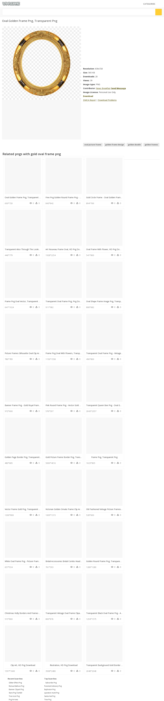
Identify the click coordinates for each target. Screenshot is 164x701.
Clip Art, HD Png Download (143, 505)
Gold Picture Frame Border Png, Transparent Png (27, 402)
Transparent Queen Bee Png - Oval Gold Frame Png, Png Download (116, 351)
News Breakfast (103, 88)
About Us (7, 613)
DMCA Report (89, 100)
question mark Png (51, 584)
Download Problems (107, 100)
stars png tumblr (15, 584)
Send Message (118, 88)
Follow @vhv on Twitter (12, 629)
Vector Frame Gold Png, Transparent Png (104, 402)
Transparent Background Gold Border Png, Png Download (71, 556)
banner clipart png (16, 581)
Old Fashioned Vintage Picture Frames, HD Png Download (31, 454)
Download (88, 96)
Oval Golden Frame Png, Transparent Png (24, 197)
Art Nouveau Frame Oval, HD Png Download (25, 248)
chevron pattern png (17, 598)
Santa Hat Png (49, 588)
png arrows (13, 591)
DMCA (5, 616)
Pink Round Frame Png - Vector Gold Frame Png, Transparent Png (75, 351)
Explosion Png (49, 581)
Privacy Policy (8, 618)
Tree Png (47, 591)
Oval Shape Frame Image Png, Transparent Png (26, 299)
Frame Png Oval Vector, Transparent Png (103, 248)
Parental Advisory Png (53, 577)
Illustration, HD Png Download (22, 556)
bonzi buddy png (15, 594)
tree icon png (14, 588)
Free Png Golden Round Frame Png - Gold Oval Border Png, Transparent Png (80, 197)
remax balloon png (16, 577)
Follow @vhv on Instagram (14, 626)
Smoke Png (48, 594)
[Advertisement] (108, 46)
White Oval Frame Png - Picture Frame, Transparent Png (70, 454)
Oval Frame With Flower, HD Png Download (65, 248)
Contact (6, 611)
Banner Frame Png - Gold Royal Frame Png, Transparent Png (32, 351)
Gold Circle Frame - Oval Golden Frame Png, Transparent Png (113, 197)
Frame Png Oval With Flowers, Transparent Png (106, 299)
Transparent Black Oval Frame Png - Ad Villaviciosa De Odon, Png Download (120, 505)
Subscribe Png (51, 574)
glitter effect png (15, 574)
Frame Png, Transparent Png (63, 402)
